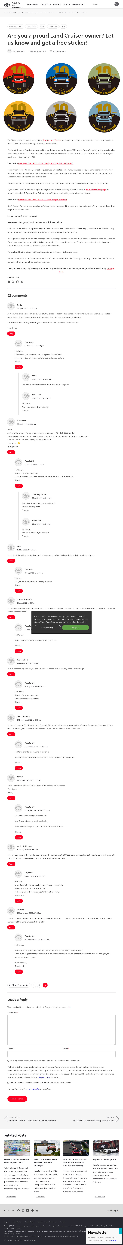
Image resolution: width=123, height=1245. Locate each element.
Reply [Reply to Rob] (11, 561)
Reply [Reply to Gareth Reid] (11, 674)
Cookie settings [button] (47, 627)
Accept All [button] (76, 627)
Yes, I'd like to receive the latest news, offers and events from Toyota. (40, 1082)
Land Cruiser (27, 13)
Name (10, 1048)
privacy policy (44, 1077)
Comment (12, 1012)
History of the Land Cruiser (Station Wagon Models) (42, 199)
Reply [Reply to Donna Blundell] (11, 617)
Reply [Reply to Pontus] (11, 927)
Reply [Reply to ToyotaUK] (19, 367)
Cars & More (13, 13)
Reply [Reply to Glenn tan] (11, 452)
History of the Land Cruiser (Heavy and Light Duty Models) (45, 163)
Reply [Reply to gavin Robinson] (11, 864)
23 (11, 1196)
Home (6, 13)
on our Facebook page (96, 189)
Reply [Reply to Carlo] (11, 333)
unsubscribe (34, 1088)
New (20, 13)
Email (66, 1048)
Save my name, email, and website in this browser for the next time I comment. (45, 1060)
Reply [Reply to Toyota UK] (19, 651)
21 (100, 1196)
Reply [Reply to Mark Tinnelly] (11, 734)
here (113, 1240)
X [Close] (120, 1231)
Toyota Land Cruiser (52, 140)
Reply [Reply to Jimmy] (11, 798)
